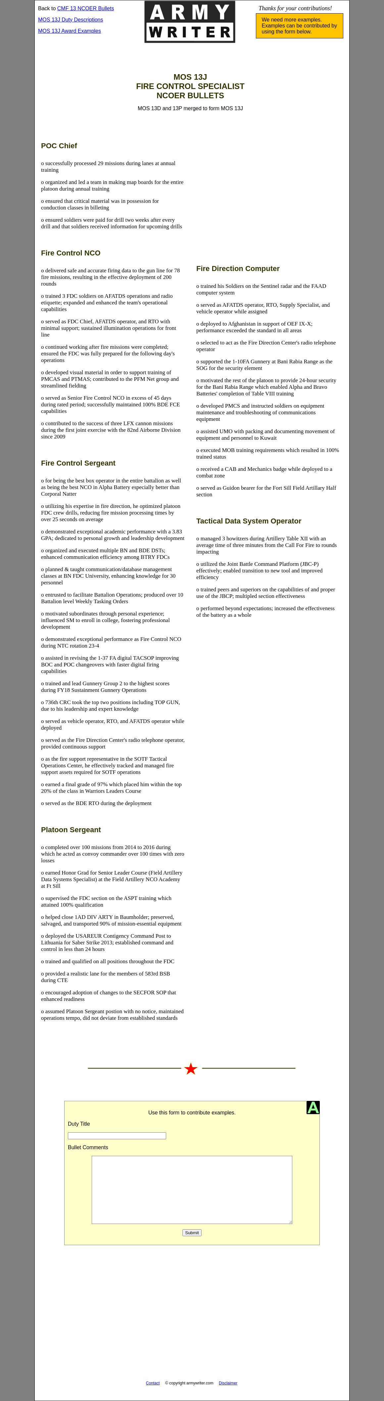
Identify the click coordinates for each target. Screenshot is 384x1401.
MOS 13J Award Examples (69, 31)
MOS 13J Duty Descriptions (70, 20)
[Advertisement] (268, 199)
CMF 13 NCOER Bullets (85, 8)
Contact (153, 1383)
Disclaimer (228, 1383)
